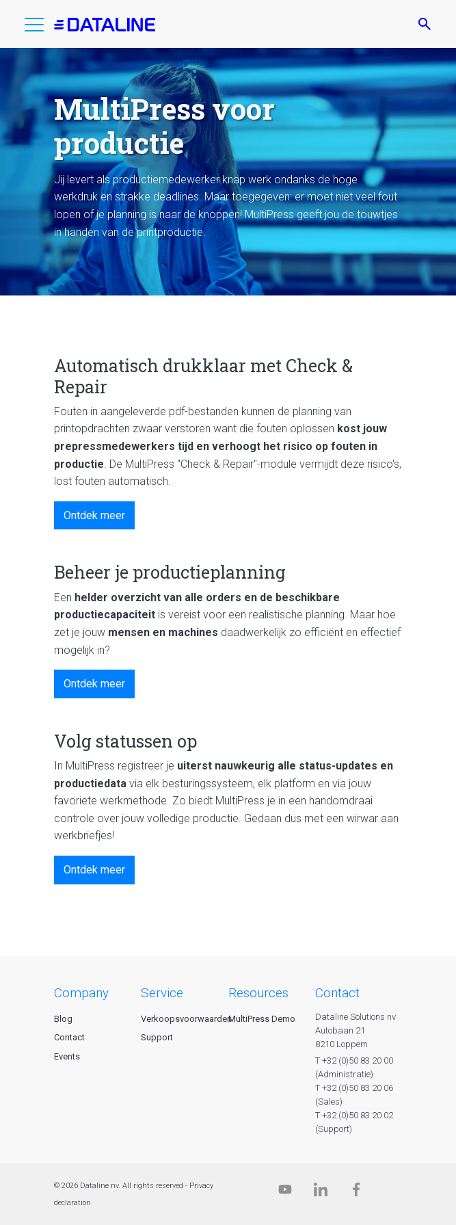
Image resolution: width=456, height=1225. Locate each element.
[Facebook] (356, 1192)
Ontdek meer (94, 515)
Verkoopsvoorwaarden (186, 1019)
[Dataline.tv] (285, 1192)
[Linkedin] (320, 1192)
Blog (63, 1019)
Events (67, 1056)
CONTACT (337, 993)
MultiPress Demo (261, 1019)
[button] (34, 27)
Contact (69, 1037)
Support (157, 1037)
